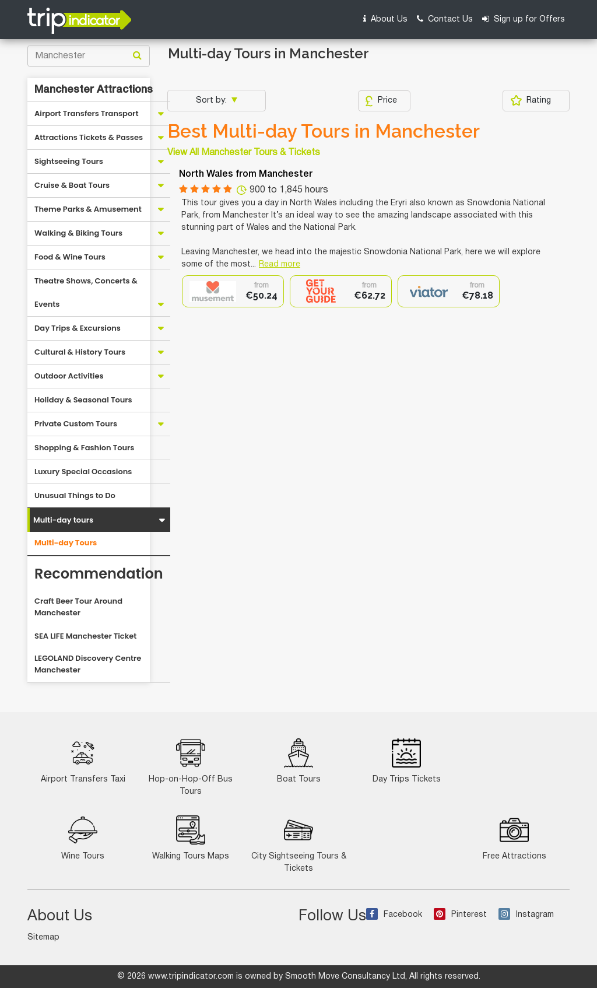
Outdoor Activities (69, 375)
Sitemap (43, 937)
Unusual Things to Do (74, 495)
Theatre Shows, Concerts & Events (86, 292)
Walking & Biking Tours (78, 233)
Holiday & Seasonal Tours (83, 399)
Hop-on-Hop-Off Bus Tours (191, 767)
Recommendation (98, 573)
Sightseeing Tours (68, 161)
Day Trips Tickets (407, 760)
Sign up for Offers (523, 19)
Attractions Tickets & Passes (88, 137)
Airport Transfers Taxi (83, 760)
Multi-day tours (63, 519)
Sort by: (212, 100)
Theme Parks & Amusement (88, 209)
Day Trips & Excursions (77, 328)
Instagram (526, 915)
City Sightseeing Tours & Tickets (298, 844)
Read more (279, 264)
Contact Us (445, 19)
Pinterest (460, 915)
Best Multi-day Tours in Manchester (323, 131)
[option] (233, 291)
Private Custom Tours (75, 423)
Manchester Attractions (93, 89)
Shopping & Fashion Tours (84, 447)
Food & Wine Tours (70, 256)
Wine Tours (82, 837)
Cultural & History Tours (79, 352)
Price (381, 101)
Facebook (394, 915)
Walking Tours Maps (190, 837)
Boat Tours (299, 760)
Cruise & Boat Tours (72, 185)
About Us (385, 19)
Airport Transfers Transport (86, 113)
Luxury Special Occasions (83, 471)
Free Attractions (514, 837)
